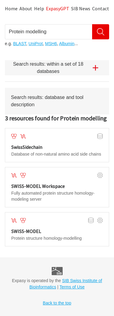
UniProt (36, 43)
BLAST (19, 43)
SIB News (80, 8)
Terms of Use (72, 287)
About (25, 8)
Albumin (66, 43)
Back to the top (57, 303)
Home (11, 8)
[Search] (100, 31)
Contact (100, 8)
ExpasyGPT (57, 8)
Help (39, 8)
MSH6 (51, 43)
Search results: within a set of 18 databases (58, 67)
